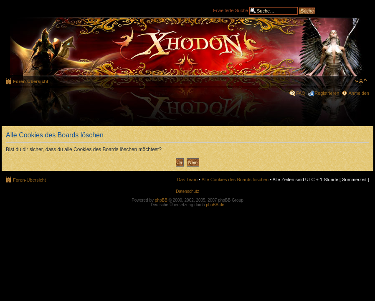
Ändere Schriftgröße (361, 81)
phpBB (161, 200)
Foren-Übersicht (30, 81)
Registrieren (326, 93)
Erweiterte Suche (230, 10)
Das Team (187, 179)
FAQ (300, 93)
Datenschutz (187, 191)
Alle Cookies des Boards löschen (235, 179)
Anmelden (358, 93)
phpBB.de (215, 204)
